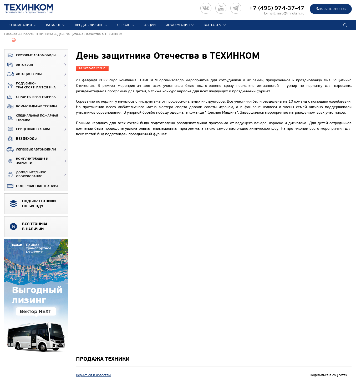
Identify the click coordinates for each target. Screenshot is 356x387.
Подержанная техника (31, 186)
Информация (178, 25)
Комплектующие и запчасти (26, 161)
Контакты (212, 25)
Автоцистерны (23, 74)
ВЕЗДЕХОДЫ (20, 139)
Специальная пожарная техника (31, 118)
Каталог (53, 25)
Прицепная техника (27, 129)
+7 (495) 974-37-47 (276, 8)
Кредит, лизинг (89, 25)
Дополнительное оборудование (25, 174)
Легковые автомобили (30, 149)
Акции (150, 25)
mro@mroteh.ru (290, 13)
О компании (20, 25)
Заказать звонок (331, 8)
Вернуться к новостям (93, 375)
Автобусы (18, 65)
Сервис (123, 25)
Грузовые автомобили (30, 55)
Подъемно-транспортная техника (30, 86)
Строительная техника (30, 97)
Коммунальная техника (30, 106)
